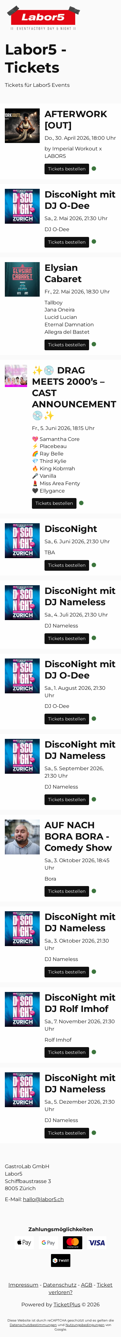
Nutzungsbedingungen (85, 1325)
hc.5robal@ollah (43, 1199)
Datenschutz (59, 1285)
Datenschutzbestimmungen (33, 1325)
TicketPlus (67, 1304)
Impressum (23, 1285)
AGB (86, 1285)
